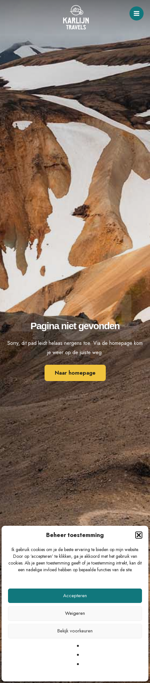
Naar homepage (75, 373)
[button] (139, 535)
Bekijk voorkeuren (75, 630)
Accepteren (75, 595)
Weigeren (75, 613)
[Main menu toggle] (136, 13)
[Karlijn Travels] (76, 17)
